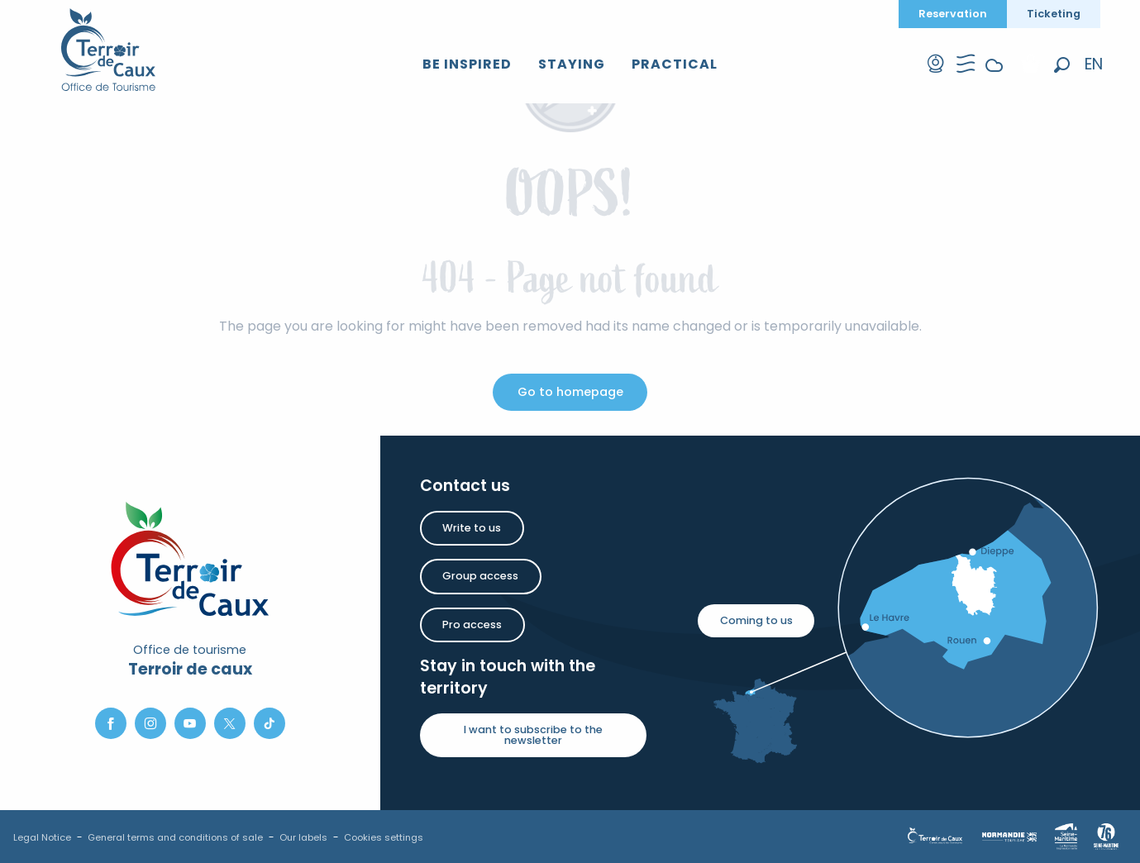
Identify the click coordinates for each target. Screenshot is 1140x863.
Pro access (472, 624)
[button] (1061, 64)
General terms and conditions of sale (175, 837)
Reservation (952, 14)
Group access (480, 576)
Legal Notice (42, 837)
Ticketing (1053, 14)
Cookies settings (383, 837)
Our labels (303, 837)
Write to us (471, 528)
